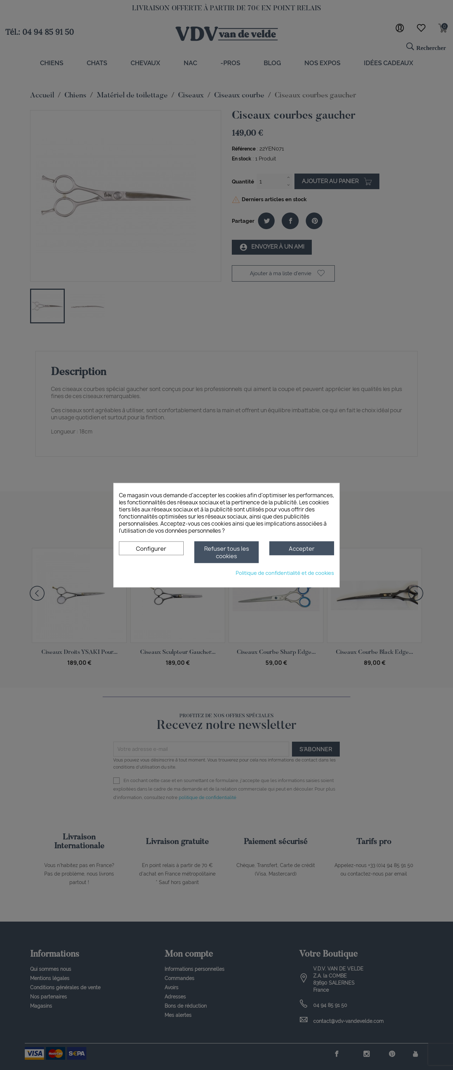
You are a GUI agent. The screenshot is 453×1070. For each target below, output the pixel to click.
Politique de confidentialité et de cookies (285, 572)
